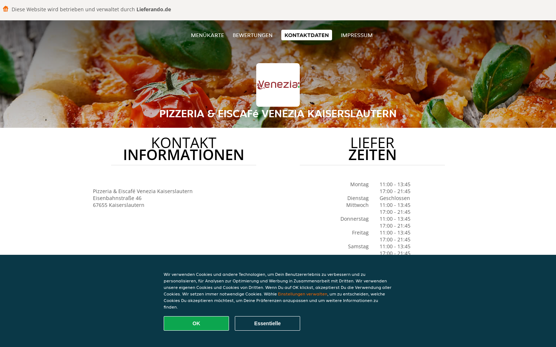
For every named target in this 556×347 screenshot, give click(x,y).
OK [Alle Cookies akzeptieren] (196, 323)
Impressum (357, 35)
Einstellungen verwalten (302, 294)
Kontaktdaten (307, 35)
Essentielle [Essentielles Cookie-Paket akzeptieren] (267, 323)
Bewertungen (253, 35)
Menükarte (207, 35)
